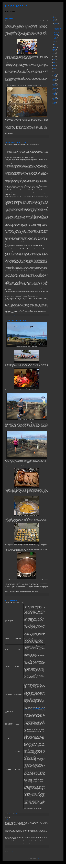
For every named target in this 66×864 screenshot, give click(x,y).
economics (55, 98)
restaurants (55, 88)
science (54, 103)
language (54, 92)
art (53, 106)
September (56, 35)
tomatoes (54, 85)
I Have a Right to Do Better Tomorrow (16, 320)
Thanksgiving (9, 18)
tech (54, 104)
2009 (54, 59)
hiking (54, 94)
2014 (54, 52)
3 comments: (18, 813)
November (56, 23)
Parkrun (10, 31)
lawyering (54, 79)
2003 (54, 68)
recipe (54, 80)
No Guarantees (9, 820)
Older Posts (46, 849)
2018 (54, 19)
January (55, 47)
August (55, 37)
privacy (54, 95)
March (55, 44)
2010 (54, 58)
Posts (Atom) (12, 851)
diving (54, 97)
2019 (54, 17)
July (55, 38)
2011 (54, 56)
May (55, 41)
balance (54, 72)
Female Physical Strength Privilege (15, 142)
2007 (54, 62)
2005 (54, 65)
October (55, 34)
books (9, 814)
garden (54, 81)
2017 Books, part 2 (11, 600)
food (54, 75)
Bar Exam (54, 99)
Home (27, 849)
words (54, 89)
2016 (54, 49)
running (54, 74)
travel (54, 76)
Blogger (37, 858)
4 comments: (18, 845)
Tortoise (54, 102)
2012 (54, 55)
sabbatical (55, 84)
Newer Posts (7, 849)
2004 (54, 66)
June (55, 40)
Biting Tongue (16, 6)
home (54, 93)
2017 (54, 20)
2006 (54, 63)
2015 (54, 50)
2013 (54, 53)
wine (54, 90)
